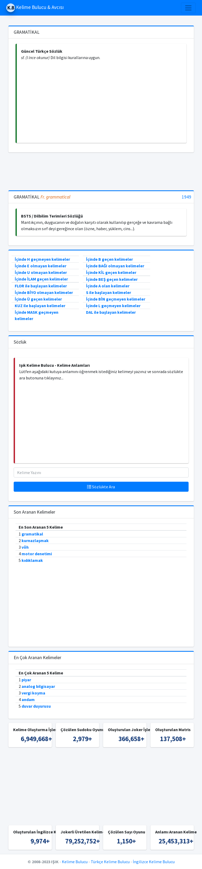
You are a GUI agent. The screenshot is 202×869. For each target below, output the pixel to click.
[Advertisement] (101, 102)
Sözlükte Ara (101, 486)
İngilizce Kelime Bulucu (154, 861)
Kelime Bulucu (75, 861)
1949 (186, 197)
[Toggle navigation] (188, 8)
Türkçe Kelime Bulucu (110, 861)
